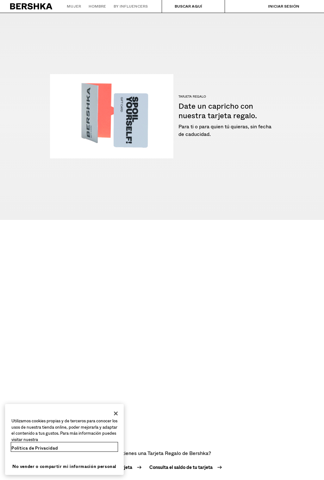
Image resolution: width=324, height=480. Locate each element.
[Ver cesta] (309, 6)
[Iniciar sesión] (277, 6)
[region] (64, 439)
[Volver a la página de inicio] (31, 6)
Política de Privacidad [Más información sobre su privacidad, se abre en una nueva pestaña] (34, 448)
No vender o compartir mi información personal (64, 467)
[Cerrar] (116, 413)
